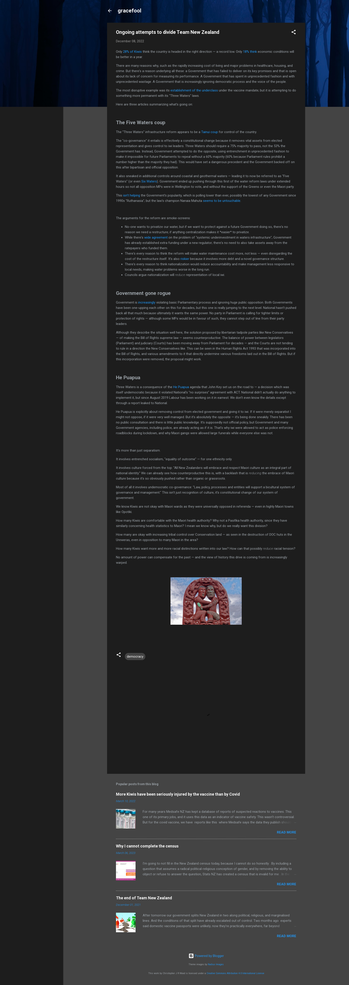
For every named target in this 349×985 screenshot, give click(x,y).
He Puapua (181, 387)
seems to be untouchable (221, 201)
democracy (135, 657)
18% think (250, 52)
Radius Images (216, 964)
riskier (185, 259)
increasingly (146, 302)
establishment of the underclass (194, 90)
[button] (293, 32)
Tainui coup (209, 132)
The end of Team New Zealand (144, 898)
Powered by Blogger (206, 956)
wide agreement (156, 237)
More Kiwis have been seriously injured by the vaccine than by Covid (178, 794)
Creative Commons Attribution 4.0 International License (235, 973)
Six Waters (149, 181)
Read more (286, 832)
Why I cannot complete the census (147, 846)
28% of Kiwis (132, 52)
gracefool (129, 11)
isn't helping (131, 195)
